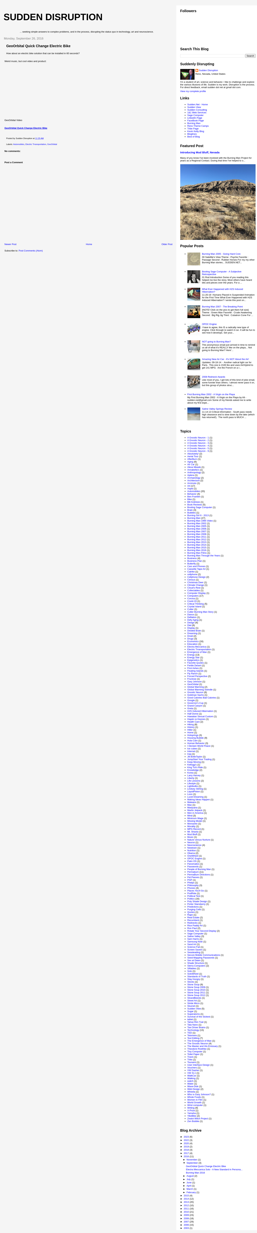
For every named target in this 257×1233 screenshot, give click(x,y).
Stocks (190, 981)
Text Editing (193, 1038)
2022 (187, 1140)
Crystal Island (194, 606)
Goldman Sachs (195, 695)
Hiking (190, 724)
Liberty (190, 778)
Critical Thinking (195, 603)
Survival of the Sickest (198, 1016)
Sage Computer (195, 115)
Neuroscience (194, 845)
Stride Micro (193, 1003)
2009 (187, 1215)
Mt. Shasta (192, 831)
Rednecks (192, 922)
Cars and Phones (196, 566)
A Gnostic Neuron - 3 (198, 443)
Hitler (190, 729)
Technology (193, 1030)
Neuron (191, 842)
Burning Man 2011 (196, 536)
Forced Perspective (197, 676)
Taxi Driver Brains (196, 1027)
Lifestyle (191, 783)
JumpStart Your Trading (199, 759)
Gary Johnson (194, 681)
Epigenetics (193, 660)
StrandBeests (194, 998)
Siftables (191, 968)
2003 (187, 1228)
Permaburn (193, 872)
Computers (193, 595)
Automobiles (18, 144)
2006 (187, 1225)
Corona (191, 598)
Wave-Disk (192, 1086)
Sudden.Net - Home (197, 104)
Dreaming (192, 633)
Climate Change (195, 585)
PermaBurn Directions (198, 874)
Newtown (192, 847)
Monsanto (192, 823)
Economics (193, 641)
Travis (190, 1057)
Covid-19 (192, 601)
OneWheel (192, 855)
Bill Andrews (193, 502)
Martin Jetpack (195, 810)
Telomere (192, 1035)
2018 (187, 1149)
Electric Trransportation (35, 144)
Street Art (192, 1000)
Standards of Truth (196, 976)
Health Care (193, 721)
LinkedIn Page (194, 118)
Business (192, 558)
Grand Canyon (195, 705)
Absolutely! (193, 453)
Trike (189, 1059)
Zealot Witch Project (197, 1118)
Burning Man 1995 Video (200, 520)
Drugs (190, 638)
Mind (189, 815)
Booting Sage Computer (199, 507)
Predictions (193, 906)
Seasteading (193, 952)
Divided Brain (194, 630)
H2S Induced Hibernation (200, 711)
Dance (190, 614)
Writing (191, 1107)
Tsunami (191, 1062)
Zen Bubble (193, 1121)
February (191, 1192)
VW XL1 (191, 1073)
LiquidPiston (193, 791)
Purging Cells (194, 909)
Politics (191, 898)
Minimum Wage (195, 818)
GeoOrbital (52, 144)
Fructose (191, 679)
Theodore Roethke (197, 1048)
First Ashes (193, 668)
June (189, 1182)
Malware (191, 802)
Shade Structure (195, 963)
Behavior (191, 494)
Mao (189, 805)
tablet (190, 1019)
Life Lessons (193, 780)
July (189, 1179)
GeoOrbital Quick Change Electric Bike (38, 46)
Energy (191, 654)
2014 (187, 1198)
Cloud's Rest (193, 587)
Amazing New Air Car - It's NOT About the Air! (225, 359)
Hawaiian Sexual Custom (200, 716)
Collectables (193, 590)
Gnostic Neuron (195, 692)
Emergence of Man (197, 652)
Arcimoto (191, 483)
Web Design (193, 1089)
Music (190, 837)
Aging (190, 461)
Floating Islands (195, 670)
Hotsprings (192, 735)
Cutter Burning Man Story (200, 612)
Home (89, 244)
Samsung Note (195, 941)
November (192, 1159)
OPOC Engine (209, 324)
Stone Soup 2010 (196, 990)
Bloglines (192, 134)
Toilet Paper (193, 1054)
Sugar (190, 1011)
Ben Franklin (193, 496)
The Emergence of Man (199, 1040)
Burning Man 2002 (196, 523)
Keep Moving (194, 762)
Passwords (193, 866)
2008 (187, 1218)
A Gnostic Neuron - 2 (198, 440)
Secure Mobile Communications (203, 955)
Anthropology (194, 472)
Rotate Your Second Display (201, 931)
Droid (190, 636)
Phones (191, 888)
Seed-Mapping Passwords (201, 957)
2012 (187, 1205)
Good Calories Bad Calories (201, 697)
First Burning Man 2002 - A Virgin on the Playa (211, 394)
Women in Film (195, 1099)
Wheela (191, 1091)
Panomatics (193, 864)
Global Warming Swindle (200, 689)
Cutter (190, 609)
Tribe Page (193, 128)
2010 (187, 1211)
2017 (187, 1153)
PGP (189, 880)
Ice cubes (192, 748)
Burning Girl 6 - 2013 (198, 515)
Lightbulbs (192, 786)
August (190, 1176)
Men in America (195, 813)
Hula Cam (192, 740)
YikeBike (191, 1116)
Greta (190, 708)
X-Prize (191, 1110)
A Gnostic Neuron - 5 (198, 448)
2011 (187, 1208)
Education (192, 644)
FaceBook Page (195, 120)
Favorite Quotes (195, 662)
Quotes (191, 912)
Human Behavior (196, 743)
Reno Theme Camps (198, 126)
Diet (189, 625)
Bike (189, 499)
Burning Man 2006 (196, 528)
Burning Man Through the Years (203, 555)
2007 (187, 1221)
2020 (187, 1143)
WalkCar (191, 1075)
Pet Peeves (193, 877)
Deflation (191, 617)
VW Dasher (193, 1070)
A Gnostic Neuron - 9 (198, 451)
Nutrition (191, 850)
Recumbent (193, 920)
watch (190, 1081)
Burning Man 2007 (196, 531)
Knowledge (193, 770)
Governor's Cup (195, 703)
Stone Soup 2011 (196, 992)
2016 (187, 1156)
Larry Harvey (194, 775)
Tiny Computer (195, 1051)
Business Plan (194, 561)
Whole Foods (194, 1097)
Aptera (190, 475)
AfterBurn (192, 459)
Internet (191, 751)
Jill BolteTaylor (194, 756)
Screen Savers (195, 949)
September (192, 1163)
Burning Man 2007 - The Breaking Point (222, 306)
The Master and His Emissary (202, 1046)
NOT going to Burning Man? (216, 341)
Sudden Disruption (53, 17)
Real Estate (193, 917)
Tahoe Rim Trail (195, 1022)
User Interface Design (198, 1065)
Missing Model (194, 821)
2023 (187, 1136)
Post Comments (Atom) (31, 250)
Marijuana (192, 807)
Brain (190, 510)
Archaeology (193, 477)
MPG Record (194, 829)
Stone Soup (193, 984)
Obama (191, 853)
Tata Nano (192, 1024)
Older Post (167, 244)
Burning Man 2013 (196, 542)
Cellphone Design (196, 577)
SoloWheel (193, 973)
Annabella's (193, 469)
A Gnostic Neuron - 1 (198, 437)
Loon (190, 794)
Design (191, 622)
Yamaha (191, 1113)
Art (188, 486)
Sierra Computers (196, 965)
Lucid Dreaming (195, 796)
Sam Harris (193, 939)
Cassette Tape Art (196, 569)
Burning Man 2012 (196, 539)
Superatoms (193, 1014)
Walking (191, 1078)
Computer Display (196, 593)
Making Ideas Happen (198, 799)
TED (189, 1032)
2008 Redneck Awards (213, 376)
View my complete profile (193, 91)
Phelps (191, 882)
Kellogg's (192, 764)
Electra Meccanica (196, 646)
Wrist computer (195, 1105)
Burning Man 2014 (196, 544)
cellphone (192, 574)
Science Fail (193, 947)
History (191, 727)
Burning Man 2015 (196, 547)
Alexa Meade (194, 467)
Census (191, 579)
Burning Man (194, 123)
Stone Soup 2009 (196, 987)
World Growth (194, 1102)
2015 (187, 1195)
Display (191, 628)
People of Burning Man (199, 869)
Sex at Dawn (194, 960)
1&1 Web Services (196, 112)
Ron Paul (192, 928)
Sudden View (194, 107)
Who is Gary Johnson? (199, 1094)
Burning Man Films (197, 553)
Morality (191, 826)
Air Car (191, 464)
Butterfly (191, 563)
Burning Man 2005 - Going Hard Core (221, 254)
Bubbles (191, 512)
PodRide (191, 893)
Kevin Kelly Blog (195, 131)
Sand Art (191, 944)
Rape (190, 914)
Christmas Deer (195, 582)
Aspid (190, 488)
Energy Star (193, 657)
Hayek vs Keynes (196, 719)
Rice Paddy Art (195, 925)
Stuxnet (191, 1006)
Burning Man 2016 (196, 550)
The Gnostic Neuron (197, 1043)
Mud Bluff (192, 834)
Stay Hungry (193, 979)
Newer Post (10, 244)
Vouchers (192, 1067)
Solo (189, 971)
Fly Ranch (192, 673)
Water (190, 1083)
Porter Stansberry (196, 904)
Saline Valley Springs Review (217, 408)
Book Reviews (194, 504)
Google (191, 700)
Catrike (191, 571)
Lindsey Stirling (195, 788)
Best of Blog (193, 136)
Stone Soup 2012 (196, 995)
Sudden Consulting (197, 109)
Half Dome (192, 713)
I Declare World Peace (199, 746)
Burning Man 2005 (196, 526)
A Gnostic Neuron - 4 (198, 445)
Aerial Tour (192, 456)
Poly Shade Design (197, 901)
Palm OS (192, 861)
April (189, 1185)
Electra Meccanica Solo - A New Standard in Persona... (214, 1169)
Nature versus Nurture (198, 839)
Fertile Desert (194, 665)
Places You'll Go (195, 890)
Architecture (193, 480)
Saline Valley (194, 936)
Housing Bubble (195, 738)
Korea (190, 772)
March (190, 1189)
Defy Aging (193, 620)
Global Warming (195, 687)
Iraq (189, 754)
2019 (187, 1146)
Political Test (193, 896)
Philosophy (193, 885)
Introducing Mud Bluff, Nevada (200, 152)
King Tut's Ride (195, 767)
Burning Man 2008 (196, 534)
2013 (187, 1202)
